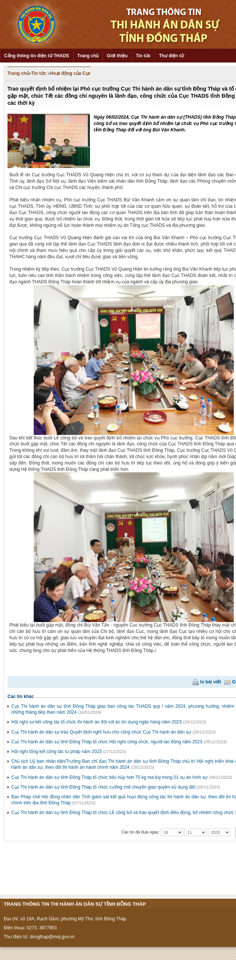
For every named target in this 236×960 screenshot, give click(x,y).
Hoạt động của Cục (70, 73)
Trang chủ (88, 55)
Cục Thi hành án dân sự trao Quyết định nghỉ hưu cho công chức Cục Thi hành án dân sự (101, 732)
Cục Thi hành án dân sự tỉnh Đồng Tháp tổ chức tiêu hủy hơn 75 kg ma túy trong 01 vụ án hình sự (109, 777)
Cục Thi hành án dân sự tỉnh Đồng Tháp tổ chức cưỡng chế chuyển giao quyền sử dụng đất (103, 787)
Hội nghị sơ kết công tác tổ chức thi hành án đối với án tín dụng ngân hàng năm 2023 (96, 722)
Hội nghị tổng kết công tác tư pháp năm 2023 (56, 751)
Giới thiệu (117, 55)
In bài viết (210, 682)
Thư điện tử (171, 55)
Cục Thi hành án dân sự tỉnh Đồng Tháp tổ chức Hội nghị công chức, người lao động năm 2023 (106, 741)
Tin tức (143, 55)
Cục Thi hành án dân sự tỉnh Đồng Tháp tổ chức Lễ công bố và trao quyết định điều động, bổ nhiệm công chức (122, 812)
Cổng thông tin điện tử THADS (36, 55)
